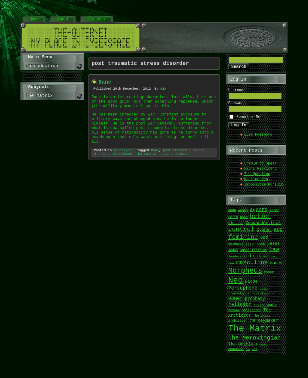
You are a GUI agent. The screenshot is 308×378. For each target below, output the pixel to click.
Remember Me (248, 119)
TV (248, 352)
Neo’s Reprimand (260, 171)
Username (237, 91)
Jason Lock (255, 247)
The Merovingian (254, 341)
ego (278, 232)
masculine (252, 265)
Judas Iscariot (253, 253)
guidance (236, 247)
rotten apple (265, 308)
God (264, 240)
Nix (163, 91)
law (274, 252)
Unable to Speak (260, 166)
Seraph (234, 313)
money (276, 266)
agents (258, 212)
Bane (104, 84)
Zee (254, 352)
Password (237, 105)
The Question (257, 177)
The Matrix (146, 167)
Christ (235, 226)
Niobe (251, 284)
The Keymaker (263, 323)
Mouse (269, 275)
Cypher (264, 232)
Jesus (273, 246)
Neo (235, 283)
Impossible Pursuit (263, 187)
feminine (243, 239)
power (235, 301)
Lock (255, 259)
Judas (233, 253)
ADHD (232, 213)
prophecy (255, 301)
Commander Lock (263, 226)
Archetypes (124, 163)
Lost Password (258, 137)
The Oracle (241, 347)
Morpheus (245, 273)
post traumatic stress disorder (252, 294)
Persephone (242, 291)
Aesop (243, 213)
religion (239, 307)
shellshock (122, 167)
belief (260, 219)
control (241, 232)
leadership (238, 259)
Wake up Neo (256, 182)
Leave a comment (174, 167)
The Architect (249, 315)
